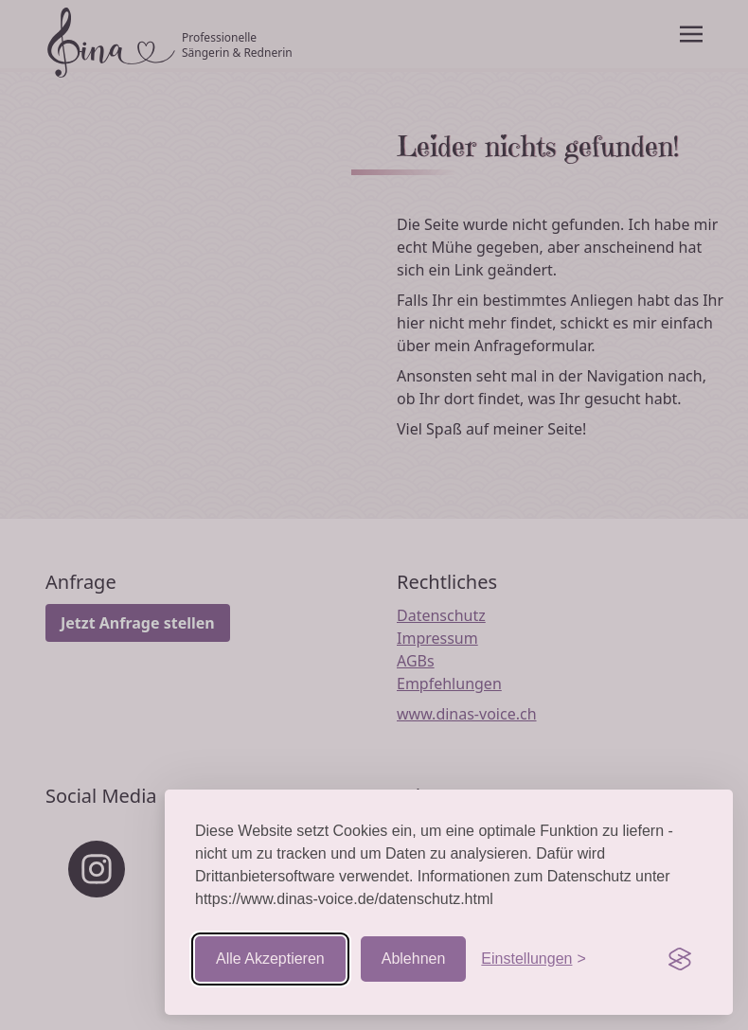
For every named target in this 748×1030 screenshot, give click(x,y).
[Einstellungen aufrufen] (533, 959)
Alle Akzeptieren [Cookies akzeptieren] (270, 958)
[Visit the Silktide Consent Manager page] (680, 959)
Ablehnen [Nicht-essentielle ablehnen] (414, 958)
